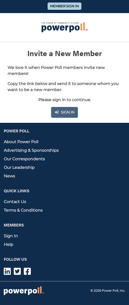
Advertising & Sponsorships (31, 150)
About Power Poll (21, 141)
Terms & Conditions (23, 210)
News (9, 176)
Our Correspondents (24, 159)
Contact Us (15, 201)
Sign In (11, 236)
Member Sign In (64, 6)
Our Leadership (19, 167)
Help (8, 244)
